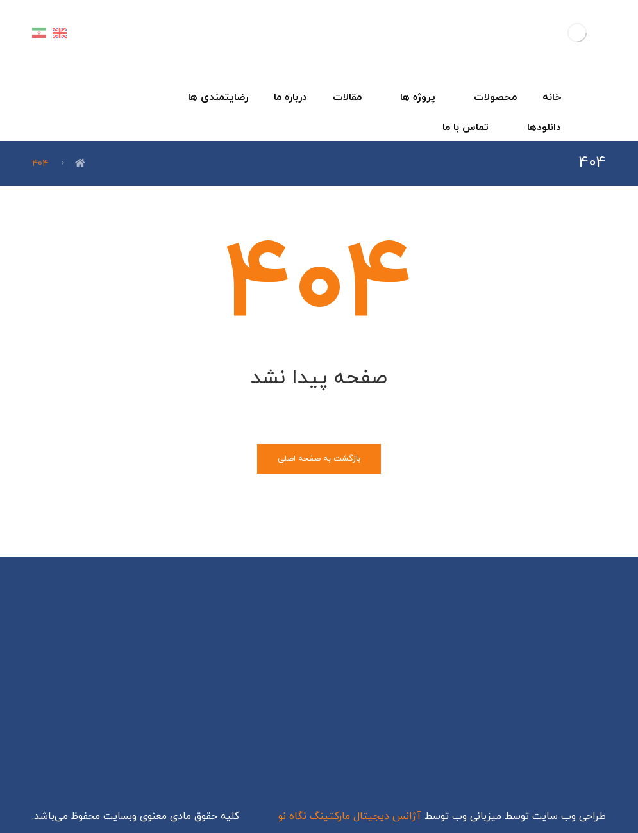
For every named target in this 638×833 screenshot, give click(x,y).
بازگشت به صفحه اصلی (319, 459)
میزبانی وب (476, 816)
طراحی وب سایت (569, 816)
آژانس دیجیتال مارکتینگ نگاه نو (349, 816)
